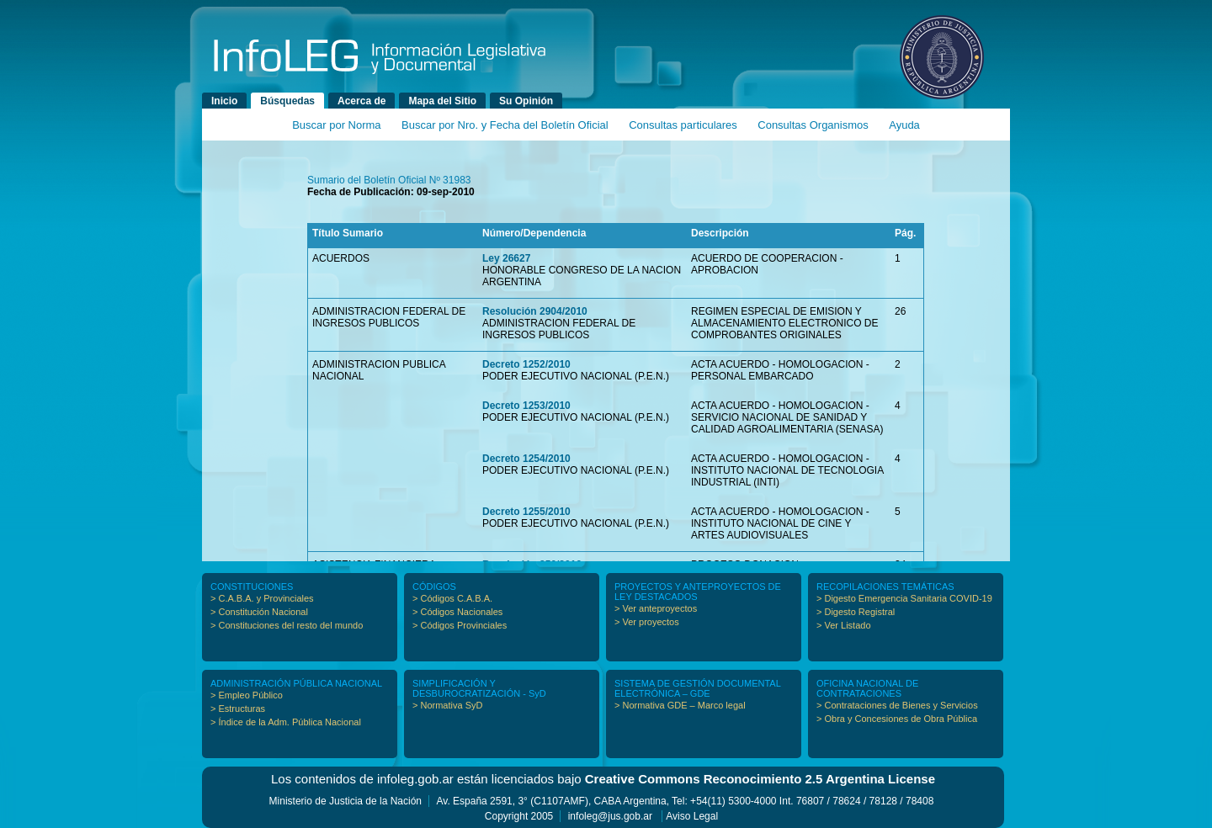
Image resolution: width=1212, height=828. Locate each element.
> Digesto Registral (855, 612)
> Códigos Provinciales (459, 625)
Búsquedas (287, 101)
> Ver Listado (843, 625)
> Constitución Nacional (259, 612)
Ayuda (904, 125)
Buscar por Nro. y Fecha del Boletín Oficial (505, 125)
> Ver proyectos (646, 622)
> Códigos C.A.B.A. (452, 598)
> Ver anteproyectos (655, 608)
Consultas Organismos (813, 125)
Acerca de (361, 101)
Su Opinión (526, 101)
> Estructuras (237, 708)
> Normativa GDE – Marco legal (680, 705)
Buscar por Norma (336, 125)
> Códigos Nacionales (457, 612)
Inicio (224, 101)
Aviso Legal (692, 816)
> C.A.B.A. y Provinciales (262, 598)
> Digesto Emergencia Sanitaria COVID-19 (904, 598)
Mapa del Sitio (442, 101)
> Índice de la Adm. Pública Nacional (285, 722)
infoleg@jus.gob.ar (610, 816)
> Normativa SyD (447, 705)
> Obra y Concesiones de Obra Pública (896, 719)
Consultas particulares (683, 125)
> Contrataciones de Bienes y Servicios (897, 705)
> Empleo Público (246, 695)
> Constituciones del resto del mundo (286, 625)
